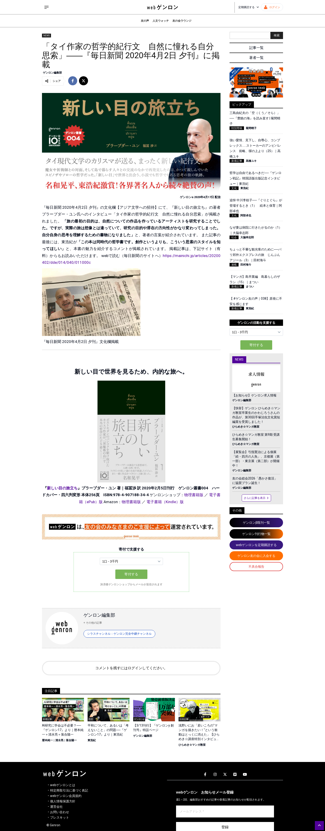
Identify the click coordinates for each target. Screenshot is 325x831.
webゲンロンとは (62, 785)
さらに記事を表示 (256, 498)
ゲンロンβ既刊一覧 (256, 522)
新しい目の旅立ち (62, 488)
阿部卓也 (245, 215)
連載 (234, 264)
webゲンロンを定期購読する (256, 545)
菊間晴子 (251, 128)
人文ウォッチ (161, 20)
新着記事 (236, 160)
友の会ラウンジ (181, 20)
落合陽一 (71, 740)
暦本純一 (47, 740)
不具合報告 (256, 566)
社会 (234, 237)
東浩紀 (92, 740)
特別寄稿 (236, 128)
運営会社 (56, 806)
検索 (277, 35)
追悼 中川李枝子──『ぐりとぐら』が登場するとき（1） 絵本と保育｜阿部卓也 (256, 205)
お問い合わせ (59, 812)
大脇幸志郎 (247, 237)
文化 (234, 188)
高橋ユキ (251, 160)
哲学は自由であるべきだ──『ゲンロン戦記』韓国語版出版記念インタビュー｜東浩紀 (255, 178)
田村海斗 (245, 264)
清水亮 (59, 740)
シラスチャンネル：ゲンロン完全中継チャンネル (119, 633)
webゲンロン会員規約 (65, 796)
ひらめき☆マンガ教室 (192, 744)
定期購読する (248, 7)
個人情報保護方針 (62, 801)
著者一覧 (256, 58)
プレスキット (59, 817)
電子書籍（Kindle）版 (165, 502)
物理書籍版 (193, 495)
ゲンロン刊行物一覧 (256, 534)
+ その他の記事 (93, 622)
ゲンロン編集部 (52, 72)
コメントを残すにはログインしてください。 (131, 668)
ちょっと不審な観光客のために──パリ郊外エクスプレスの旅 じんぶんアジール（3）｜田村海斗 (255, 255)
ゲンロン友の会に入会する (256, 556)
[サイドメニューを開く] (46, 7)
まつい (250, 286)
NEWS (46, 35)
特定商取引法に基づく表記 (69, 790)
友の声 (145, 20)
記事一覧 (256, 48)
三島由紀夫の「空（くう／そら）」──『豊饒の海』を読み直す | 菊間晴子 (255, 118)
